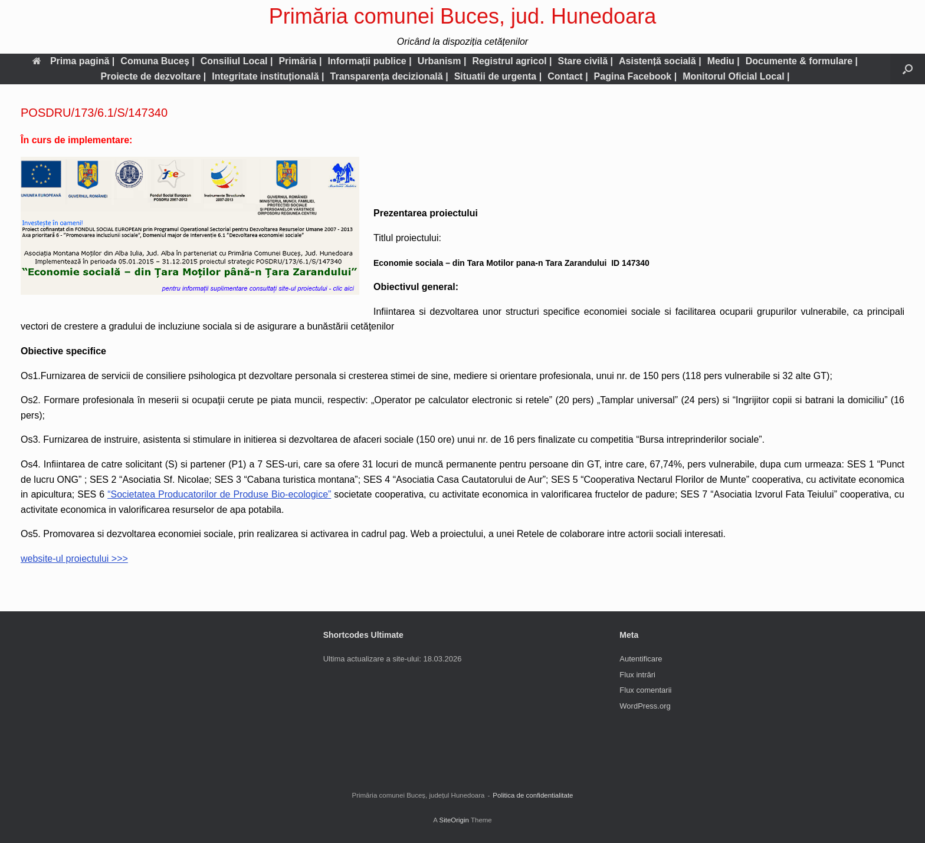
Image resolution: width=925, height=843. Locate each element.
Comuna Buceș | (157, 61)
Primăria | (300, 61)
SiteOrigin (454, 820)
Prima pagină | (73, 61)
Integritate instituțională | (268, 76)
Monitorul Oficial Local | (736, 76)
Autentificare (640, 658)
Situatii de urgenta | (498, 76)
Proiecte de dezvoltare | (153, 76)
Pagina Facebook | (635, 76)
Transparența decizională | (389, 76)
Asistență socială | (660, 61)
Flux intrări (637, 674)
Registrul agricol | (512, 61)
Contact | (567, 76)
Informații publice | (369, 61)
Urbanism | (442, 61)
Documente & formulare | (802, 61)
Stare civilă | (585, 61)
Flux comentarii (645, 690)
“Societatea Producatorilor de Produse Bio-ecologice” (219, 494)
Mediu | (723, 61)
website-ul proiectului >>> (74, 559)
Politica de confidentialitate (533, 795)
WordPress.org (644, 706)
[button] (907, 69)
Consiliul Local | (237, 61)
